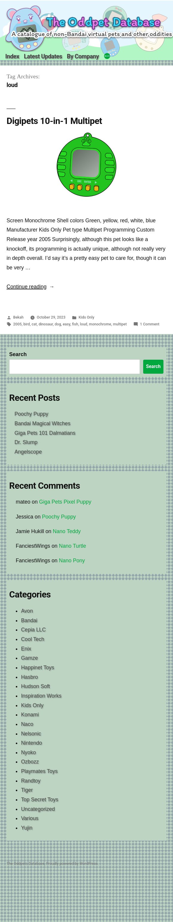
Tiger (27, 790)
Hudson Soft (35, 686)
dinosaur (45, 324)
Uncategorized (38, 809)
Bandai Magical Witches (42, 423)
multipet (120, 324)
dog (58, 324)
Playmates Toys (39, 771)
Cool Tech (32, 639)
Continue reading (30, 287)
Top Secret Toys (39, 800)
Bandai (29, 620)
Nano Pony (72, 561)
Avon (27, 611)
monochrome (100, 324)
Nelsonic (31, 734)
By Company (83, 56)
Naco (27, 724)
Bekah (18, 317)
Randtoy (31, 781)
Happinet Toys (37, 667)
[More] (107, 56)
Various (29, 818)
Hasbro (29, 677)
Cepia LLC (33, 630)
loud (83, 324)
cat (34, 324)
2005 (17, 324)
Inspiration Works (41, 696)
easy (66, 324)
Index (12, 56)
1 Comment (149, 324)
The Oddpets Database (25, 863)
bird (27, 324)
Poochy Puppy (31, 414)
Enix (26, 649)
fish (75, 324)
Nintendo (31, 743)
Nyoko (28, 752)
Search (18, 354)
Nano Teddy (67, 531)
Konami (30, 715)
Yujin (26, 828)
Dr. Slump (25, 442)
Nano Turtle (72, 546)
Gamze (29, 658)
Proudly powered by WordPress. (72, 863)
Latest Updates (43, 56)
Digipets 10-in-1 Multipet (54, 121)
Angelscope (28, 452)
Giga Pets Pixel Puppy (65, 502)
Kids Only (87, 317)
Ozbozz (30, 762)
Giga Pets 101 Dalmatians (44, 433)
